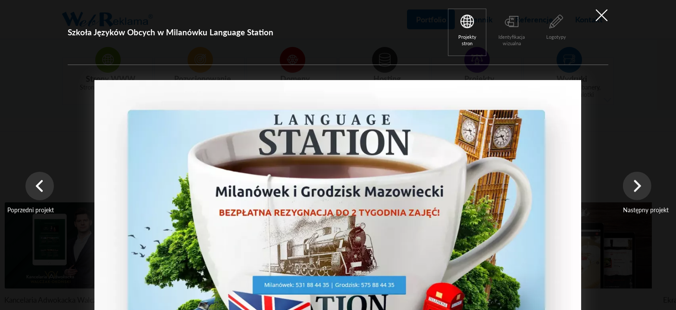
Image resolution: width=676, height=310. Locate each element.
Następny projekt (646, 210)
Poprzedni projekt (30, 210)
